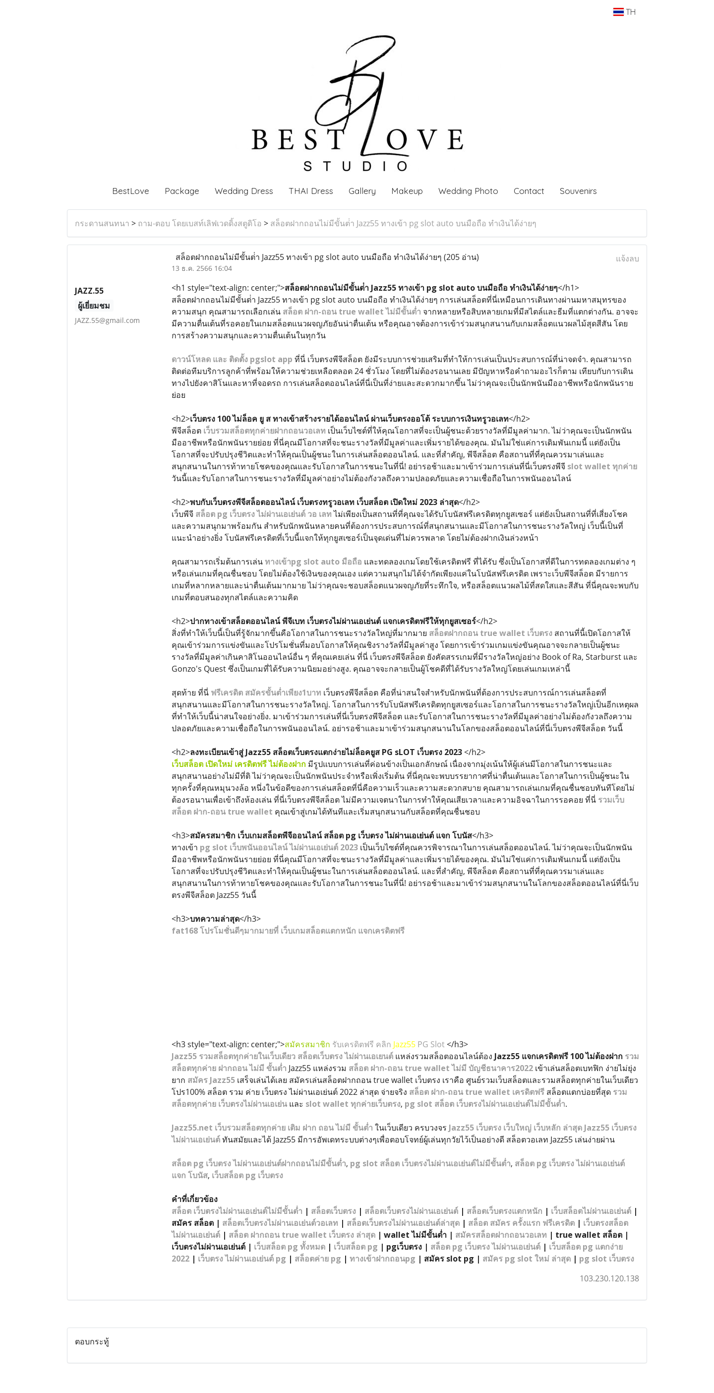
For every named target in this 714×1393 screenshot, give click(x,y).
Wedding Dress (244, 191)
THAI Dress (311, 191)
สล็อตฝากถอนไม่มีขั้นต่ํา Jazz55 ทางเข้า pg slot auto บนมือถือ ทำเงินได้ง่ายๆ (403, 223)
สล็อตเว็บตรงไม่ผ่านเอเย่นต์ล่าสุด (403, 1222)
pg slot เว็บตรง (606, 1258)
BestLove (130, 191)
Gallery (362, 191)
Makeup (407, 191)
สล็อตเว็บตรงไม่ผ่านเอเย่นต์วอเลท (280, 1222)
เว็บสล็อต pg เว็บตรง (247, 1175)
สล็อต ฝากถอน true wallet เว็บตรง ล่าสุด (302, 1234)
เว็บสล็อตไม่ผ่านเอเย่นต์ (591, 1210)
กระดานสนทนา (102, 223)
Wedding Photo (468, 191)
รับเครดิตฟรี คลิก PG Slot (366, 1044)
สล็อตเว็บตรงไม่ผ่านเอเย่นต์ (411, 1210)
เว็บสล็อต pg (356, 1246)
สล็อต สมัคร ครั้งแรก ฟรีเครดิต (521, 1222)
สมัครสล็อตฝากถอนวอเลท (501, 1234)
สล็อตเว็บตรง (333, 1210)
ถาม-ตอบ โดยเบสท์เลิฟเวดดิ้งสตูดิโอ (200, 223)
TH (624, 12)
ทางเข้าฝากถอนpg (383, 1258)
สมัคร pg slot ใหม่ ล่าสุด (526, 1258)
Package (182, 191)
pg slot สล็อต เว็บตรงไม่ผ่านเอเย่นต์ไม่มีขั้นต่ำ (430, 1163)
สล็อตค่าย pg (318, 1258)
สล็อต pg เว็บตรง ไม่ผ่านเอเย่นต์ (485, 1246)
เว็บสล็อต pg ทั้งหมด (289, 1246)
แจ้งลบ (627, 258)
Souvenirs (578, 191)
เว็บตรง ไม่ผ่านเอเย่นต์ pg (242, 1258)
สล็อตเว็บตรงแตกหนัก (504, 1210)
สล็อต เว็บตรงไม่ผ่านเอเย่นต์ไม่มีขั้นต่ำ (237, 1210)
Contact (529, 191)
